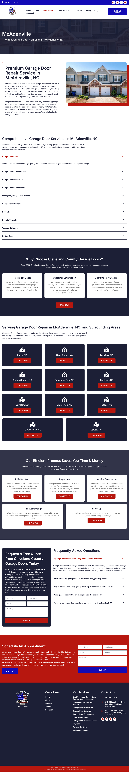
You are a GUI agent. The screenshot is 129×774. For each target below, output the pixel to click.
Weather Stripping (80, 730)
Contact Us (30, 13)
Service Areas (49, 10)
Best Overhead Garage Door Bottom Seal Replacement (84, 698)
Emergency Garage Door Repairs (83, 703)
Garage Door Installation (83, 708)
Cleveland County (52, 655)
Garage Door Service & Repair (85, 721)
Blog (96, 10)
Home (28, 10)
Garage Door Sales (80, 717)
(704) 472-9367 (12, 2)
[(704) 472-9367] (3, 2)
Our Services (65, 10)
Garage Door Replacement (83, 714)
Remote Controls (80, 727)
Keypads (76, 724)
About (36, 10)
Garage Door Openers (82, 711)
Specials (78, 10)
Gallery (88, 10)
